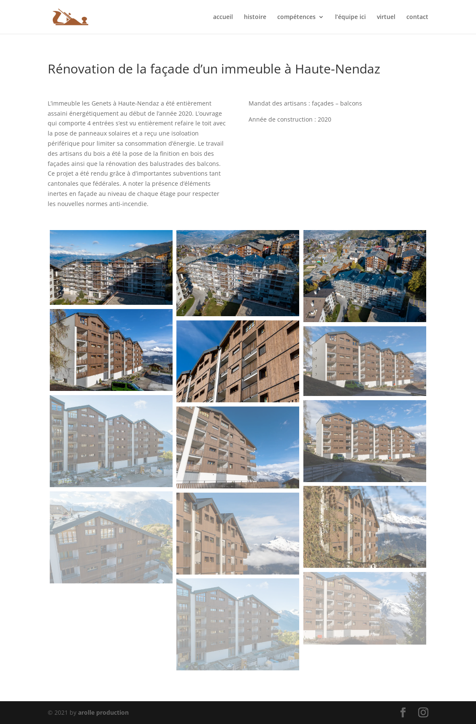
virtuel (386, 17)
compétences (296, 17)
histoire (255, 17)
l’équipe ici (350, 17)
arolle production (103, 712)
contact (417, 17)
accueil (223, 17)
